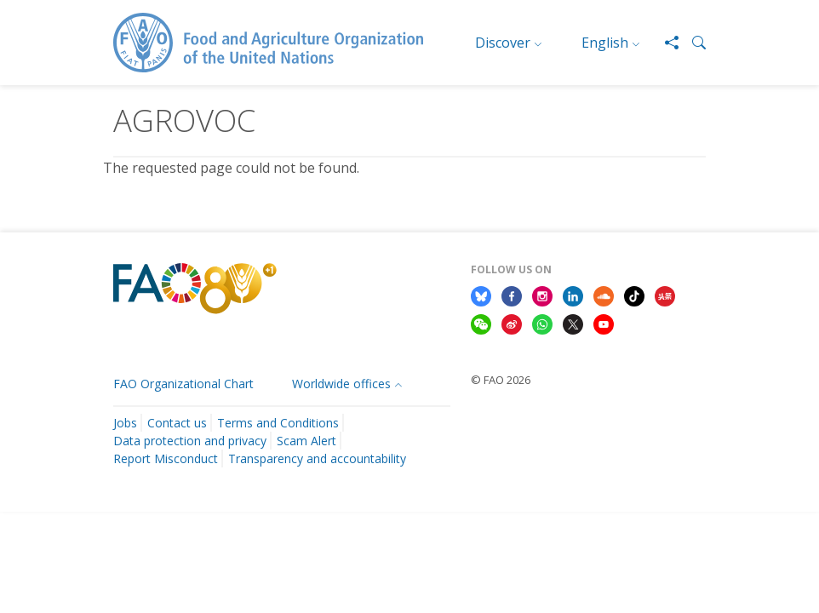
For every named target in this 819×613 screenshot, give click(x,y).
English (604, 42)
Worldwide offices (341, 383)
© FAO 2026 (500, 379)
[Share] (665, 42)
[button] (692, 42)
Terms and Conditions (278, 423)
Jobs (125, 423)
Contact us (177, 423)
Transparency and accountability (317, 458)
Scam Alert (306, 441)
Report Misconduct (165, 458)
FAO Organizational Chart (183, 383)
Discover (502, 42)
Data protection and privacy (189, 441)
